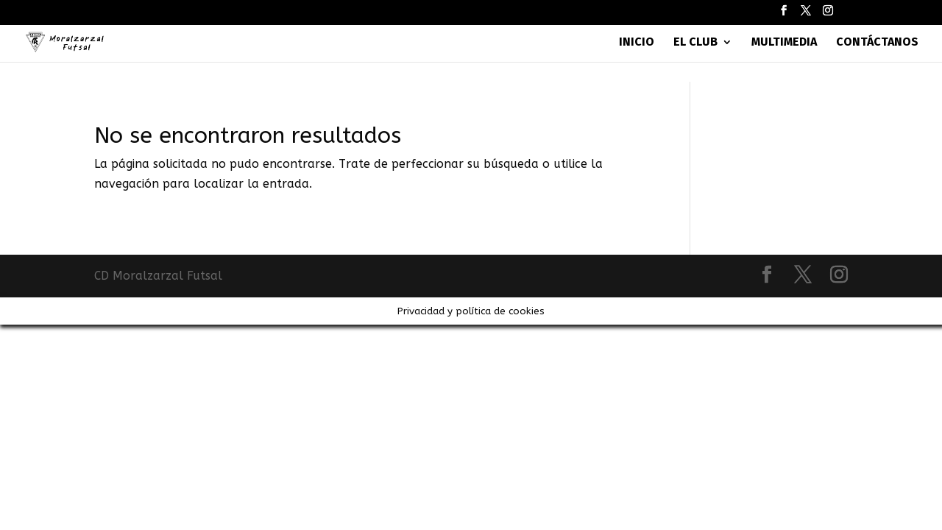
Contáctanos (877, 43)
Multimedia (784, 43)
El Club (695, 43)
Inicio (636, 43)
